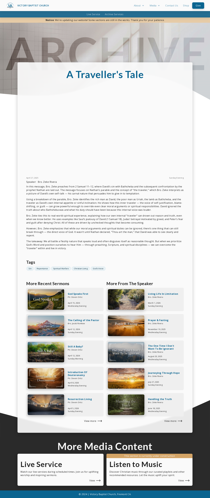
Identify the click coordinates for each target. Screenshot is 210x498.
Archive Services (114, 14)
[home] (27, 5)
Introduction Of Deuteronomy (77, 374)
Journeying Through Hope (164, 373)
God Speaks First (78, 293)
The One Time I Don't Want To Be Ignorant (161, 347)
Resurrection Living (80, 399)
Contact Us (171, 5)
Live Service (93, 14)
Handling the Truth (160, 399)
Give (198, 5)
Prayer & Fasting (158, 320)
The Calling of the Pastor (83, 320)
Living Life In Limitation (163, 293)
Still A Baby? (75, 346)
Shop (186, 5)
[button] (139, 5)
